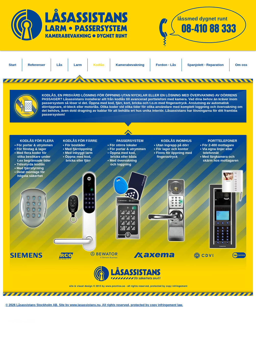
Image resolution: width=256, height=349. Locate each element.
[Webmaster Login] (21, 321)
